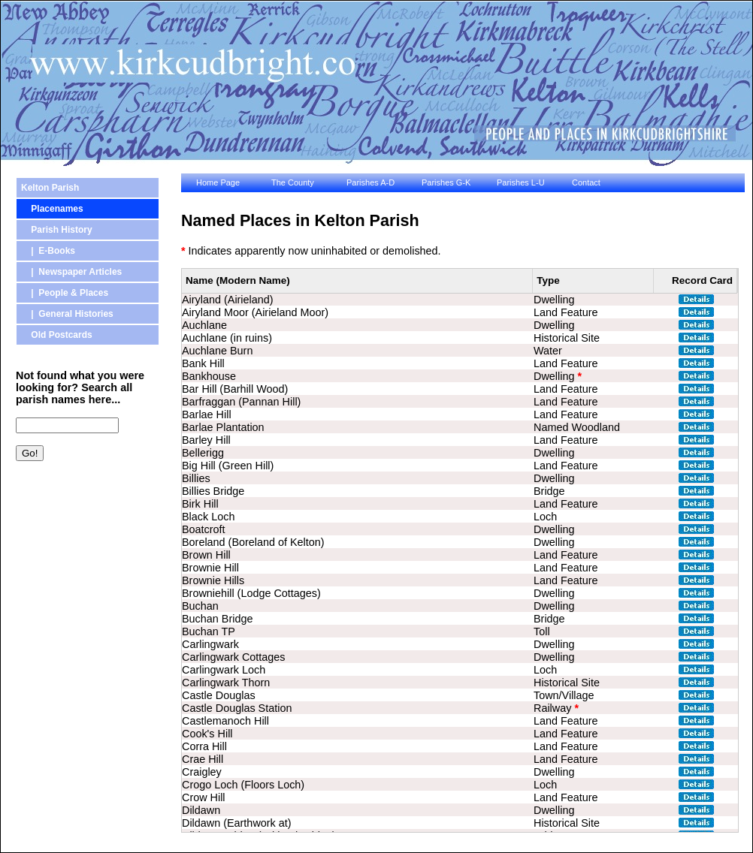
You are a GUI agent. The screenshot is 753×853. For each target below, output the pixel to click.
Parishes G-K (446, 182)
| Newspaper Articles (71, 272)
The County (292, 182)
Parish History (56, 230)
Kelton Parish (50, 187)
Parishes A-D (370, 182)
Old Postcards (56, 335)
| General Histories (67, 314)
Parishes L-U (521, 182)
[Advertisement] (83, 552)
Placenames (52, 208)
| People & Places (64, 293)
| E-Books (48, 251)
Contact (586, 182)
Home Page (218, 182)
